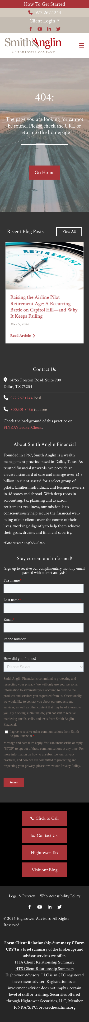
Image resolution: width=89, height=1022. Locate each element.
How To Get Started (44, 4)
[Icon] (30, 29)
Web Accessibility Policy (60, 896)
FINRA (20, 1007)
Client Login (42, 20)
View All (69, 231)
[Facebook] (29, 907)
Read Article (22, 335)
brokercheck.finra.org (57, 1007)
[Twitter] (59, 907)
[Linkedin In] (50, 907)
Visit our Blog (44, 870)
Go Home (44, 172)
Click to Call (47, 818)
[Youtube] (39, 907)
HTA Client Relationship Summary (44, 962)
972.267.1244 (44, 12)
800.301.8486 (21, 409)
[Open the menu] (81, 46)
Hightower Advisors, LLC (27, 975)
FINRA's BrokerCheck (23, 427)
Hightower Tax (44, 853)
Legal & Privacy (22, 896)
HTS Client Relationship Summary (44, 968)
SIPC (32, 1007)
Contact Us (47, 835)
